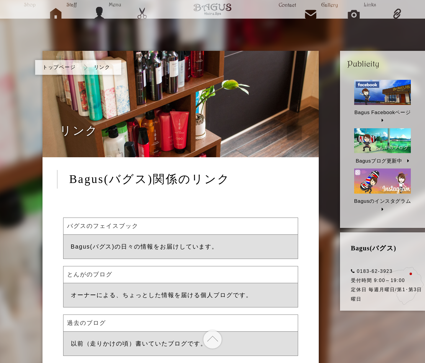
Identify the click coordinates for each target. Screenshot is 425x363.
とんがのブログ (89, 274)
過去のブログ (86, 323)
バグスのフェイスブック (102, 226)
